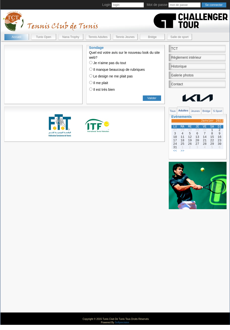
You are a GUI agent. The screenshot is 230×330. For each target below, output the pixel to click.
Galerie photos (182, 75)
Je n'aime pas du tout (107, 63)
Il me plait (98, 83)
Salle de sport (179, 37)
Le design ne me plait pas (111, 76)
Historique (179, 66)
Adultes (183, 110)
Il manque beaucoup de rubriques (117, 70)
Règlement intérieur (186, 57)
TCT (174, 49)
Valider (151, 98)
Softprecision (122, 322)
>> (182, 151)
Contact (177, 84)
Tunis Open (43, 37)
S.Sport (217, 111)
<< (175, 151)
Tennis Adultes (97, 37)
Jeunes (195, 111)
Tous (173, 111)
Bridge (152, 37)
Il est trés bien (102, 90)
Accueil (16, 37)
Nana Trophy (70, 37)
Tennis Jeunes (125, 37)
